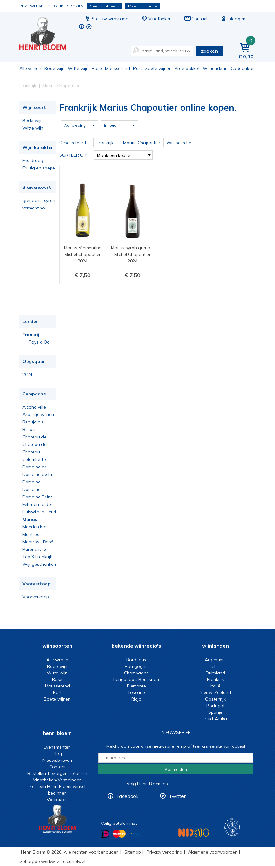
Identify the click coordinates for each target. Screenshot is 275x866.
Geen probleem (104, 6)
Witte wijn (78, 68)
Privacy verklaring (164, 852)
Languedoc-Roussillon (136, 679)
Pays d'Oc (39, 342)
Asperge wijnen (38, 414)
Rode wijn (54, 68)
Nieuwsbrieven (57, 760)
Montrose (32, 534)
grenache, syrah (38, 200)
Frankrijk (32, 334)
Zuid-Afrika (215, 719)
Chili (215, 666)
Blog (57, 753)
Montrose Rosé (37, 542)
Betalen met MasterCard (119, 834)
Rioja (136, 699)
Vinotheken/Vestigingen (57, 780)
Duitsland (215, 673)
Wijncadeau (215, 68)
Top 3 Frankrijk (37, 557)
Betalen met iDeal (105, 834)
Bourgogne (136, 666)
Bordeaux (136, 660)
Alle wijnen (30, 68)
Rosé (97, 68)
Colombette (34, 459)
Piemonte (136, 686)
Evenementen (57, 747)
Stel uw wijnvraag (106, 19)
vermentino (33, 208)
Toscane (136, 692)
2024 (27, 374)
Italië (215, 686)
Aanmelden (176, 769)
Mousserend (117, 68)
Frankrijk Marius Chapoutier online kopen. (47, 34)
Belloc (28, 429)
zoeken (209, 51)
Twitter (177, 796)
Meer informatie (142, 6)
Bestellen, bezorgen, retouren (57, 773)
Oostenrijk (215, 699)
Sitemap (132, 852)
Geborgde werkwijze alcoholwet (52, 861)
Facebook (127, 796)
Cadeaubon (243, 68)
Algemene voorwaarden (213, 852)
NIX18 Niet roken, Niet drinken (193, 832)
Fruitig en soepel (39, 168)
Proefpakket (187, 68)
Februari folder (37, 504)
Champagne (136, 673)
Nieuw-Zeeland (215, 692)
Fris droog (32, 160)
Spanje (215, 712)
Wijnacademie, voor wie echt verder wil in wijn (232, 827)
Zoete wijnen (158, 68)
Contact (196, 19)
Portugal (215, 705)
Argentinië (215, 660)
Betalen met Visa (135, 834)
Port (137, 68)
